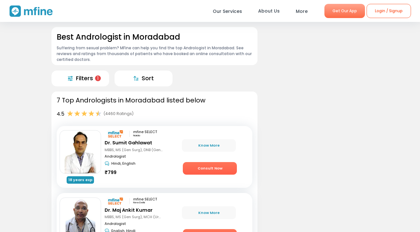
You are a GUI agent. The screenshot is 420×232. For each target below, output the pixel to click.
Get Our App (344, 11)
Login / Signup (389, 11)
